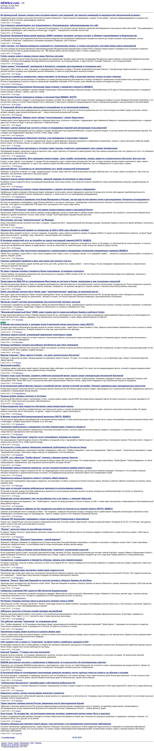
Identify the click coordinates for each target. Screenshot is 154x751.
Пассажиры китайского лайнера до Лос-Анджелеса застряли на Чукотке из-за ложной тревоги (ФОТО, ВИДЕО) (57, 509)
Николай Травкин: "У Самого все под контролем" (25, 652)
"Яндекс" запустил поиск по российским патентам (26, 529)
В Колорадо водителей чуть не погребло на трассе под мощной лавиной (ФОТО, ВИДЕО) (46, 240)
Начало (4, 743)
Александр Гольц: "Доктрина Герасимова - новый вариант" (31, 539)
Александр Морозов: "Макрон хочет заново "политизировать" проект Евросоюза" (42, 117)
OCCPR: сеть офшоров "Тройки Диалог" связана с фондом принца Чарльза (39, 457)
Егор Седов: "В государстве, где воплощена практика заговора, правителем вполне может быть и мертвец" (55, 713)
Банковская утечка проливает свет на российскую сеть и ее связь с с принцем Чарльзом (46, 498)
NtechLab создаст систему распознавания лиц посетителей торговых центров (40, 302)
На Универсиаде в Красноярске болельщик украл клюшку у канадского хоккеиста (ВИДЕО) (47, 87)
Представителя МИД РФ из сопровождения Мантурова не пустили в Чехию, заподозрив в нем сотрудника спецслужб (60, 281)
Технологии (20, 135)
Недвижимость (21, 156)
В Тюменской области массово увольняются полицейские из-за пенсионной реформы (45, 107)
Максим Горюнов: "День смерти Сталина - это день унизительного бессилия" (40, 355)
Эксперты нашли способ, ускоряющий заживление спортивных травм (36, 335)
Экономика (19, 64)
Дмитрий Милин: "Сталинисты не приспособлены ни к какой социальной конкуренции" (45, 169)
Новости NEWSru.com (11, 746)
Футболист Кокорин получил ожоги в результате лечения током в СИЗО (37, 601)
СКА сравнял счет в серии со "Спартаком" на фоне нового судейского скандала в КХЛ (45, 642)
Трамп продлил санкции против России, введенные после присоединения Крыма (42, 703)
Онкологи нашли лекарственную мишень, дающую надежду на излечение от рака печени (46, 179)
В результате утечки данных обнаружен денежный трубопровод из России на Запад (43, 447)
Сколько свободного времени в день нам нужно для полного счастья (36, 261)
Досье (10, 743)
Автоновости (20, 424)
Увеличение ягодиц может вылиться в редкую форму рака (30, 631)
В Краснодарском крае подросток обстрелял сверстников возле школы (37, 406)
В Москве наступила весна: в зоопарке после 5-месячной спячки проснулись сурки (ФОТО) (47, 324)
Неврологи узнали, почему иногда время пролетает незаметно (32, 693)
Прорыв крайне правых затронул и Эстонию (23, 396)
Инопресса (19, 227)
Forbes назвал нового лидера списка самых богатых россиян (32, 56)
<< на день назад (8, 737)
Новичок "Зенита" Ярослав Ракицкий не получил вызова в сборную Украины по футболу (46, 580)
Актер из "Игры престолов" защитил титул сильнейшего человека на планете (40, 437)
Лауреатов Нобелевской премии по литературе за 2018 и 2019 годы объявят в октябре (45, 230)
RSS (32, 743)
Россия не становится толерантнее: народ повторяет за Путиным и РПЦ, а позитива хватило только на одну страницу (61, 76)
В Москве (15, 745)
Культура (19, 238)
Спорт (18, 94)
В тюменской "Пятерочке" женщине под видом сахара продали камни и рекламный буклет (47, 210)
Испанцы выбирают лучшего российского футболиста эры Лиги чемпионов (39, 345)
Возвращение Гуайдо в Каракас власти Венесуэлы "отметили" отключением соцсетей (44, 550)
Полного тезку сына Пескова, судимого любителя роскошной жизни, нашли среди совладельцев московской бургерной (62, 375)
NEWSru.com (10, 3)
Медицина (19, 186)
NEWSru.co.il (6, 745)
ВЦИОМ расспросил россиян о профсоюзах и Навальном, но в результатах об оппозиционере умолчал (53, 662)
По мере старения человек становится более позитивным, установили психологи (42, 271)
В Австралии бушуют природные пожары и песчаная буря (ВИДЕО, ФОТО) (39, 97)
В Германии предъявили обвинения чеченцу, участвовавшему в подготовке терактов (44, 138)
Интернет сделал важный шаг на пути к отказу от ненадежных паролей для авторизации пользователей (54, 128)
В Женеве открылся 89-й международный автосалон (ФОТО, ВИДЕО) (36, 416)
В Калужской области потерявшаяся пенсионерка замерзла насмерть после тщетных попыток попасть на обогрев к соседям (64, 672)
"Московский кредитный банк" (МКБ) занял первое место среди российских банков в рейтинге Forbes (53, 312)
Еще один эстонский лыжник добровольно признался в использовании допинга (42, 488)
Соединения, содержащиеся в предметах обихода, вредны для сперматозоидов (41, 560)
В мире (18, 23)
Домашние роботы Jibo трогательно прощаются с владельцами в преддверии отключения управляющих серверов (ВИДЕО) (64, 251)
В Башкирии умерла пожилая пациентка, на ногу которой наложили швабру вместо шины (46, 468)
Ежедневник (24, 743)
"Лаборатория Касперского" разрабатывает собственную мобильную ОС (38, 683)
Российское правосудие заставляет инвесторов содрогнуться (32, 570)
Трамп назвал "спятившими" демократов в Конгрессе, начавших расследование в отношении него (51, 66)
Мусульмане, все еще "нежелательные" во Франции (27, 220)
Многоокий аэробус (10, 365)
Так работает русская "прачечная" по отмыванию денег (29, 621)
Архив (16, 743)
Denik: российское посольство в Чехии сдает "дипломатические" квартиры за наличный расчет (50, 292)
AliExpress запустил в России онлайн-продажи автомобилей (31, 611)
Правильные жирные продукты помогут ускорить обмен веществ (34, 478)
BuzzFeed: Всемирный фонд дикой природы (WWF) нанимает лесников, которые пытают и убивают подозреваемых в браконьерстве (69, 35)
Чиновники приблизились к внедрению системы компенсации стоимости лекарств (43, 427)
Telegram (38, 743)
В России (19, 33)
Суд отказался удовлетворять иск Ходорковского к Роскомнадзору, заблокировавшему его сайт (49, 25)
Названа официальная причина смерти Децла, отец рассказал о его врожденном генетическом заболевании (56, 724)
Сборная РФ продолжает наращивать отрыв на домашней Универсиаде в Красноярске (45, 519)
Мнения (18, 125)
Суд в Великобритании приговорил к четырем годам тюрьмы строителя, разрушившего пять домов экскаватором (59, 148)
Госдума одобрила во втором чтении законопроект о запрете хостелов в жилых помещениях (48, 189)
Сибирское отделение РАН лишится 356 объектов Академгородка (34, 591)
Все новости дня (8, 8)
